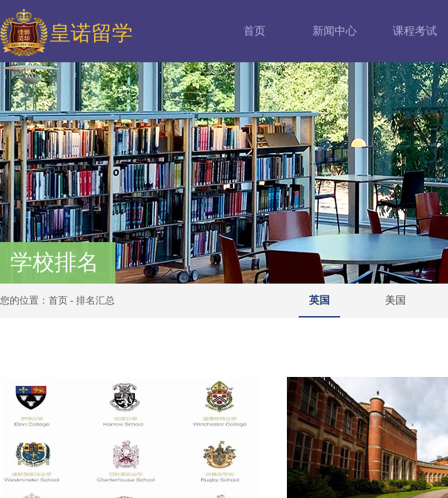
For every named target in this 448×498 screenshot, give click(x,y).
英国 (319, 300)
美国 (395, 300)
